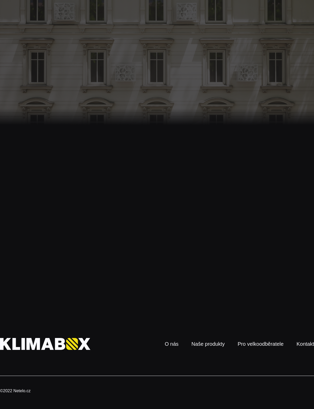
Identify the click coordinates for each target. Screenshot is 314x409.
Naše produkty (208, 344)
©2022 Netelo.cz (15, 391)
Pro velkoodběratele (261, 344)
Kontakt (305, 344)
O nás (171, 344)
